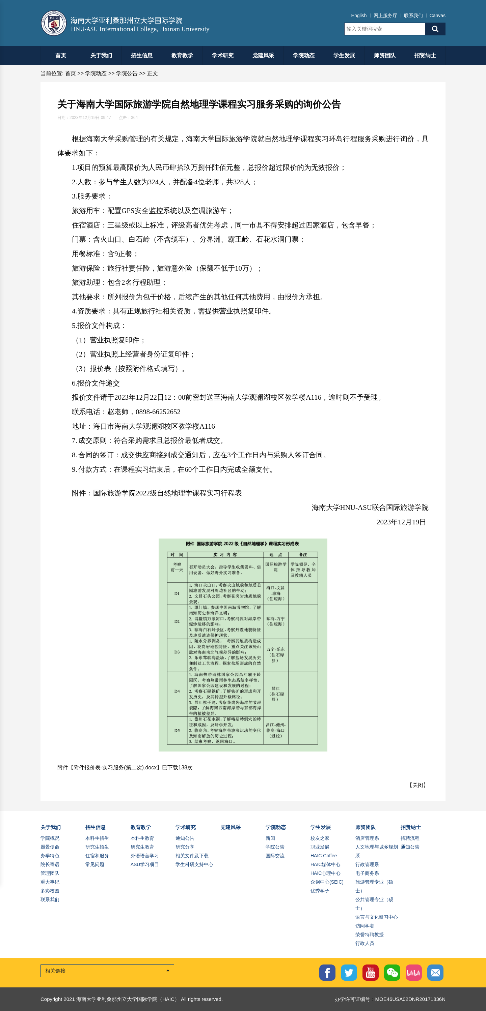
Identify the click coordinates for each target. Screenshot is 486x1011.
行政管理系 (367, 864)
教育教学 (182, 55)
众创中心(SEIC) (327, 882)
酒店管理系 (367, 838)
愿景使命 (49, 847)
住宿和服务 (97, 855)
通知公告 (185, 838)
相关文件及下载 (192, 855)
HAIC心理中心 (325, 873)
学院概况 (49, 838)
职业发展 (319, 847)
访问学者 (364, 925)
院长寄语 (49, 864)
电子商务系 (367, 873)
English (359, 15)
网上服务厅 (385, 15)
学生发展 (344, 55)
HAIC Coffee (323, 855)
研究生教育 (142, 847)
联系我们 (413, 15)
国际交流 (275, 855)
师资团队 (385, 55)
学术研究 (223, 55)
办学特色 (49, 855)
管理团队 (49, 873)
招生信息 (142, 55)
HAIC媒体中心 (325, 864)
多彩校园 (49, 890)
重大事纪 (49, 882)
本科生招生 (97, 838)
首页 (60, 55)
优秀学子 (319, 890)
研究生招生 (97, 847)
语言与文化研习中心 (376, 917)
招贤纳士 (425, 55)
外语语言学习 (145, 855)
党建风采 (263, 55)
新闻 (270, 838)
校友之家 (319, 838)
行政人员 (364, 943)
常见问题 (94, 864)
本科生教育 (142, 838)
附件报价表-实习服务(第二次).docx (115, 767)
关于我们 (101, 55)
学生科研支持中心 (194, 864)
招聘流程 (410, 838)
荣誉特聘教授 (369, 934)
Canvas (438, 15)
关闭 (417, 785)
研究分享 (185, 847)
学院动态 (304, 55)
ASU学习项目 (145, 864)
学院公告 (127, 73)
